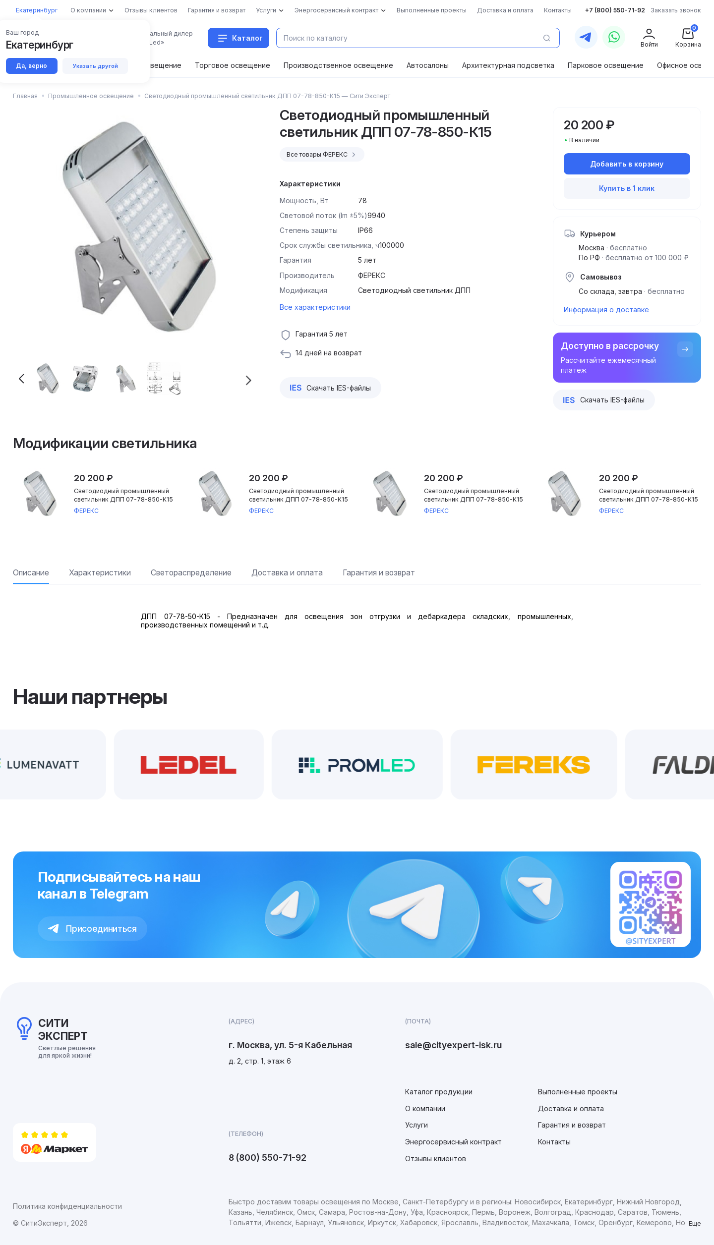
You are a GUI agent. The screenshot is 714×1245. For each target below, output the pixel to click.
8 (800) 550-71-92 (267, 1157)
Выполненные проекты (577, 1091)
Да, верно (32, 66)
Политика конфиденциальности (67, 1206)
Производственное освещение (338, 65)
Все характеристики (315, 307)
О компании (425, 1108)
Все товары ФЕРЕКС (322, 154)
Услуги (416, 1125)
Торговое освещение (232, 65)
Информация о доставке (606, 309)
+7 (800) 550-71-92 (615, 10)
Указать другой (97, 65)
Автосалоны (428, 65)
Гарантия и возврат (572, 1125)
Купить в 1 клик (626, 188)
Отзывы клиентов (435, 1158)
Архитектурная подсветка (508, 65)
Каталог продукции (439, 1091)
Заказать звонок (676, 10)
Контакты (554, 1141)
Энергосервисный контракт (453, 1141)
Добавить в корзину (626, 164)
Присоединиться (92, 928)
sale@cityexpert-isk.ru (453, 1045)
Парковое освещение (606, 65)
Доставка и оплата (571, 1108)
